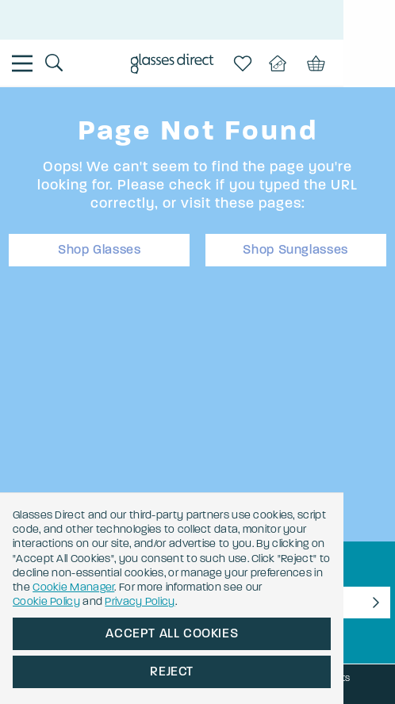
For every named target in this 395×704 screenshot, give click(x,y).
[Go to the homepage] (198, 65)
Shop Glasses (99, 249)
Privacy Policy (139, 601)
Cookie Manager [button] (174, 587)
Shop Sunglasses (295, 249)
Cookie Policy (46, 601)
